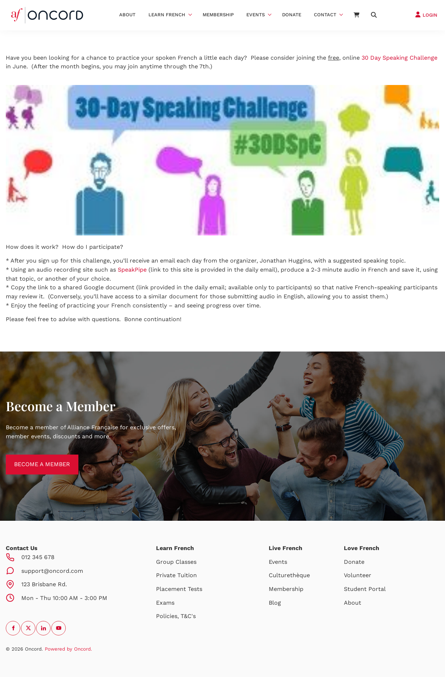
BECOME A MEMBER (34, 458)
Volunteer (357, 575)
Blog (275, 602)
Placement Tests (179, 589)
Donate (291, 14)
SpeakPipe (132, 269)
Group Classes (176, 561)
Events (255, 14)
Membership (218, 14)
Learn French (166, 14)
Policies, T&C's (176, 616)
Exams (165, 602)
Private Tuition (176, 575)
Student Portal (365, 589)
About (127, 14)
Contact (325, 14)
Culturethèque (289, 575)
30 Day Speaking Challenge (399, 57)
